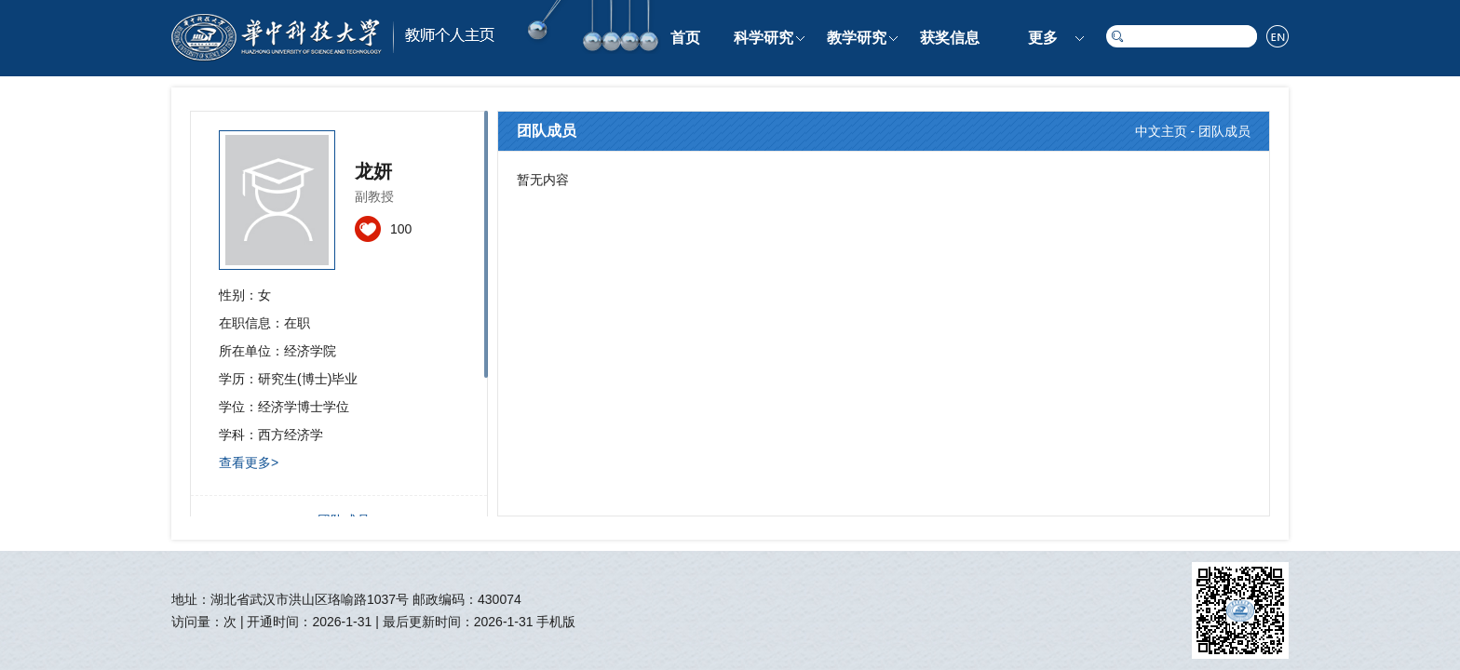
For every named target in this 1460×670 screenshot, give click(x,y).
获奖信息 (950, 38)
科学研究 (763, 38)
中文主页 (1161, 131)
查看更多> (248, 462)
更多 (1043, 38)
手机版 (555, 621)
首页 (685, 38)
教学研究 (856, 38)
